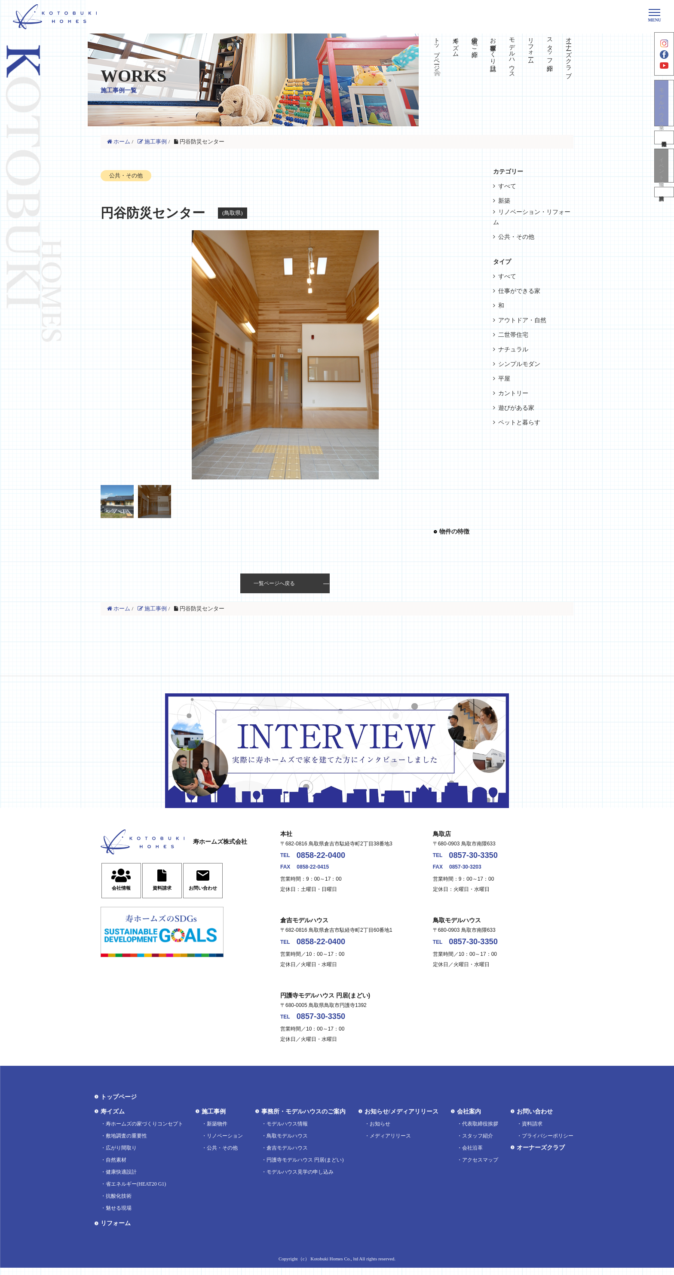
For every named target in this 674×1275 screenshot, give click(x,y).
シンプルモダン (519, 364)
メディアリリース (390, 1143)
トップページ (436, 51)
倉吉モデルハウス (287, 1155)
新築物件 (217, 1131)
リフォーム (530, 47)
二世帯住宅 (513, 335)
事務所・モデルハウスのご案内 (303, 1119)
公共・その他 (516, 237)
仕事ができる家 (519, 291)
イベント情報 (664, 180)
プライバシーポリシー (547, 1143)
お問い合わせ (535, 1119)
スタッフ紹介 (549, 47)
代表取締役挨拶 (480, 1131)
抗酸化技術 (119, 1203)
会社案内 (469, 1119)
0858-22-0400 (329, 857)
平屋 (504, 378)
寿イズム (455, 44)
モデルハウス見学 (664, 114)
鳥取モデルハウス (287, 1143)
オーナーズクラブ (568, 54)
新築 (504, 201)
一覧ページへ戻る (274, 583)
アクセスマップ (480, 1167)
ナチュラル (513, 349)
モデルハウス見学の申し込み (300, 1179)
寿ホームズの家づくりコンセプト (144, 1131)
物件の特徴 (454, 531)
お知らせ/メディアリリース (401, 1119)
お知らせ (380, 1131)
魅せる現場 (119, 1215)
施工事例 (214, 1119)
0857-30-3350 (481, 857)
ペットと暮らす (519, 422)
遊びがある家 (516, 408)
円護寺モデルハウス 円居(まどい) (305, 1167)
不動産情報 (664, 149)
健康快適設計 (121, 1179)
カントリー (513, 393)
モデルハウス (512, 54)
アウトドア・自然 (522, 320)
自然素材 (116, 1167)
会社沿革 (472, 1155)
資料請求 (664, 209)
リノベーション (225, 1143)
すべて (507, 186)
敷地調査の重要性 (126, 1143)
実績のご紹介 (474, 40)
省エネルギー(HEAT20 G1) (136, 1191)
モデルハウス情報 (287, 1131)
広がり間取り (121, 1155)
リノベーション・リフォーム (531, 217)
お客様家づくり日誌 (493, 47)
